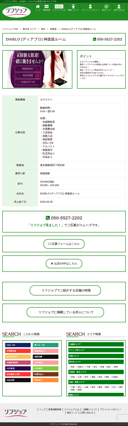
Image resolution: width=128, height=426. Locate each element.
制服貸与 (37, 380)
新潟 (106, 387)
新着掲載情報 (54, 409)
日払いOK (10, 345)
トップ (38, 7)
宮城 (72, 377)
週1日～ (37, 392)
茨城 (101, 367)
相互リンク (106, 7)
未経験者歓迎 (12, 363)
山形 (79, 377)
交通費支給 (11, 351)
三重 (72, 387)
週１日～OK (39, 345)
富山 (79, 387)
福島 (93, 377)
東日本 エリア (75, 362)
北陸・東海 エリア (76, 382)
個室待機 (37, 357)
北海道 (114, 377)
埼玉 (94, 367)
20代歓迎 (37, 363)
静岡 (79, 390)
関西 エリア (74, 395)
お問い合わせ (118, 7)
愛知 (99, 387)
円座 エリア (74, 356)
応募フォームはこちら (64, 243)
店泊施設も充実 (13, 374)
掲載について (73, 7)
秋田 (99, 377)
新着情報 (46, 7)
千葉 (87, 367)
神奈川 (80, 367)
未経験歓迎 (38, 386)
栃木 (108, 367)
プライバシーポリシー (90, 7)
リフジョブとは (59, 7)
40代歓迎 (37, 368)
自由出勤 (10, 380)
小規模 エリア (75, 344)
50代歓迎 (10, 386)
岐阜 (93, 387)
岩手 (86, 377)
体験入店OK (11, 392)
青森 (106, 377)
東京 (72, 367)
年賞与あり (38, 374)
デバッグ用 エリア (76, 350)
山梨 (86, 387)
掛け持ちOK (11, 357)
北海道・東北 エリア (77, 372)
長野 (72, 390)
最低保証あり (39, 351)
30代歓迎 (10, 368)
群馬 (115, 367)
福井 (120, 387)
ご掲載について (89, 409)
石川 (113, 387)
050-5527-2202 (109, 39)
